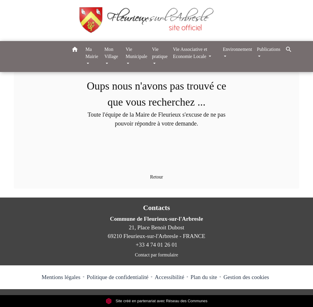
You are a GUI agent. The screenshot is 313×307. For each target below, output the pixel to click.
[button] (75, 50)
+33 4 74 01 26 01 (156, 245)
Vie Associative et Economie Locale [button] (190, 53)
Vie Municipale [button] (136, 53)
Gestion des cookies (246, 277)
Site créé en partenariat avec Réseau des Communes (157, 301)
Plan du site (204, 277)
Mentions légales (61, 277)
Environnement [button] (237, 49)
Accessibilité (169, 277)
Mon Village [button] (111, 53)
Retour (156, 176)
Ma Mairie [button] (92, 53)
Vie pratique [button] (159, 53)
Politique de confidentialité (117, 277)
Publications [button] (268, 49)
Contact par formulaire (156, 254)
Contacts (156, 208)
